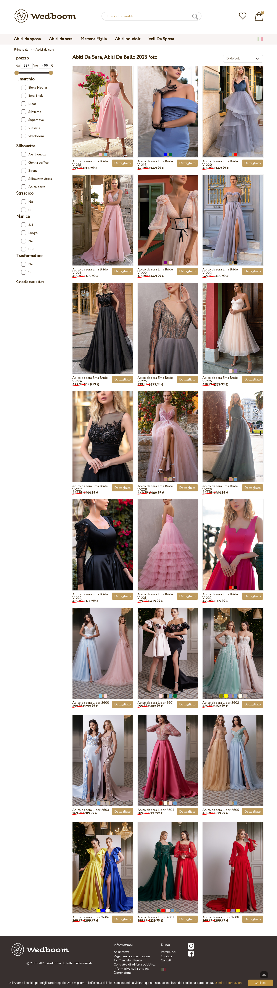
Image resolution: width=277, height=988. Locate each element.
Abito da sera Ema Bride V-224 (90, 379)
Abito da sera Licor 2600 (90, 702)
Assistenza (121, 952)
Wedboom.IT (55, 963)
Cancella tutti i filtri (30, 281)
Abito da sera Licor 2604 (155, 809)
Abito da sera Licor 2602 (220, 702)
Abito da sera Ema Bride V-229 (220, 488)
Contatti (166, 960)
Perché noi (168, 952)
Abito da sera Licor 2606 (90, 917)
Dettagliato (122, 163)
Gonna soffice (35, 162)
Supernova (32, 119)
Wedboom (32, 136)
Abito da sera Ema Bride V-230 (90, 596)
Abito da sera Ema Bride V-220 (220, 163)
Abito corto (33, 186)
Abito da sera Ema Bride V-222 (155, 271)
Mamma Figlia (94, 39)
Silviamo (31, 111)
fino (42, 65)
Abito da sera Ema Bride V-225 (155, 379)
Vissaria (30, 128)
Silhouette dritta (36, 178)
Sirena (29, 170)
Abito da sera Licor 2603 (90, 809)
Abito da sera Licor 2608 (220, 917)
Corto (29, 249)
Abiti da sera (60, 39)
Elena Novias (34, 87)
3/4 (27, 224)
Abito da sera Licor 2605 (220, 809)
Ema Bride (32, 95)
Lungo (29, 232)
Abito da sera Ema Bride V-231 (155, 596)
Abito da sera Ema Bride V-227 (90, 488)
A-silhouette (34, 154)
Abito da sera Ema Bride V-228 (155, 488)
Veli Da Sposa (161, 39)
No (27, 201)
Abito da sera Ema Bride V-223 (220, 271)
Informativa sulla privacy (132, 968)
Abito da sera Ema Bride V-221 (90, 271)
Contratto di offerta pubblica (135, 964)
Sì (26, 210)
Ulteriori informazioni (228, 983)
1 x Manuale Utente (128, 960)
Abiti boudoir (127, 39)
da (24, 65)
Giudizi (166, 956)
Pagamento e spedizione (132, 956)
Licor (28, 103)
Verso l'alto (264, 975)
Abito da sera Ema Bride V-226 (220, 379)
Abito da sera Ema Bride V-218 (90, 163)
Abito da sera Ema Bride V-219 (155, 163)
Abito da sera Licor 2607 (155, 917)
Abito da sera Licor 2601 (155, 702)
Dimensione (123, 972)
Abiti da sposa (27, 39)
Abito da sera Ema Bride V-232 (220, 596)
